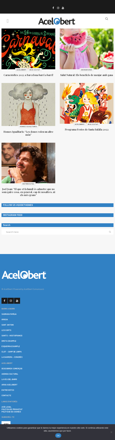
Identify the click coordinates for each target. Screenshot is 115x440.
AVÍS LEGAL (6, 407)
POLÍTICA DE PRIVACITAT (12, 409)
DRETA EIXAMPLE (8, 341)
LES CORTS (6, 330)
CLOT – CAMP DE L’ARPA (11, 351)
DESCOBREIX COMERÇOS (11, 368)
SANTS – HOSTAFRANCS (11, 335)
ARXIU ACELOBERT (9, 384)
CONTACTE (6, 395)
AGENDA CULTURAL (9, 374)
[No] (111, 432)
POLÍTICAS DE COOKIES (11, 411)
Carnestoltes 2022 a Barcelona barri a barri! (28, 75)
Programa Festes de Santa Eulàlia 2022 (87, 129)
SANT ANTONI (7, 325)
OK (58, 435)
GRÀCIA (4, 319)
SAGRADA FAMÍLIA (8, 314)
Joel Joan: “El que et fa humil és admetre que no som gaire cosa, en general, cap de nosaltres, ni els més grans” (28, 192)
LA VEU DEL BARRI (9, 379)
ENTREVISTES (7, 390)
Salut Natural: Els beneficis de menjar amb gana (86, 75)
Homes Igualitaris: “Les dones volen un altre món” (28, 133)
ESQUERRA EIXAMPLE (10, 346)
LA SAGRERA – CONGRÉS (11, 357)
